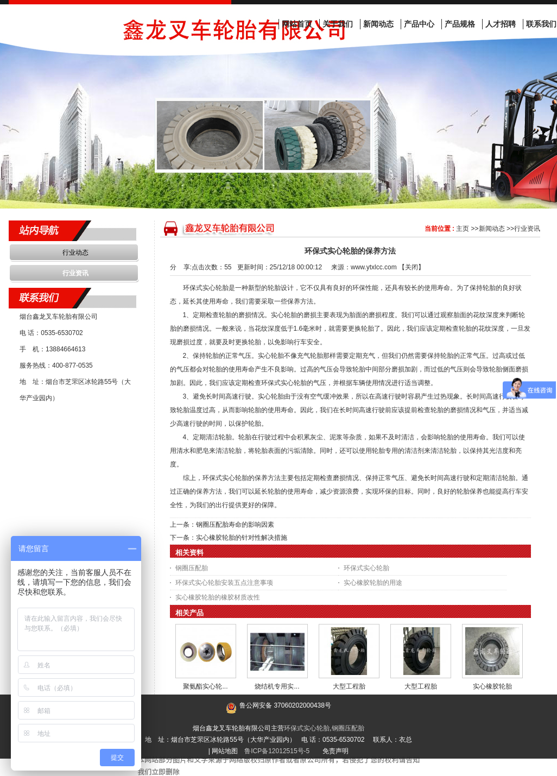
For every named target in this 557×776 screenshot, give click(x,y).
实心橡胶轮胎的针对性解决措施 (241, 537)
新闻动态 (492, 228)
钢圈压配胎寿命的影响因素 (235, 524)
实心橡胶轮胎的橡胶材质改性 (217, 597)
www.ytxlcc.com (374, 267)
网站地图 (225, 751)
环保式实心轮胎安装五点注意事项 (224, 582)
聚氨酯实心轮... (205, 686)
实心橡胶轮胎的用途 (373, 582)
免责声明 (335, 751)
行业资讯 (527, 228)
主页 (462, 228)
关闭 (411, 267)
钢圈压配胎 (191, 568)
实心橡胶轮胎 (492, 686)
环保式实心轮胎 (366, 568)
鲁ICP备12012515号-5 (276, 751)
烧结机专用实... (277, 686)
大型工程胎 (349, 686)
